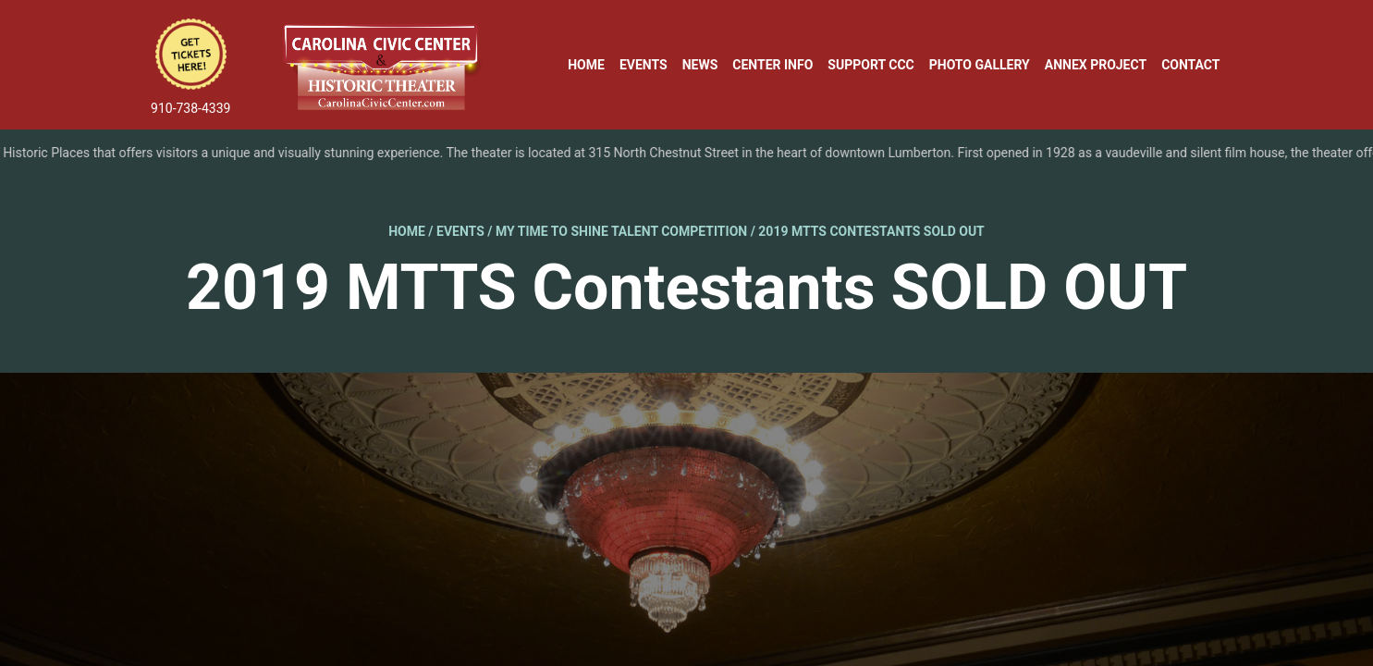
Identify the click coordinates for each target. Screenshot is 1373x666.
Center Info (772, 64)
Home (586, 64)
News (700, 64)
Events (643, 64)
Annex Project (1095, 64)
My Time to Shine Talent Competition (621, 231)
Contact (1190, 64)
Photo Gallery (979, 64)
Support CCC (870, 64)
